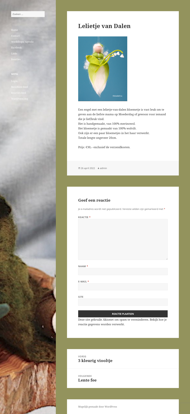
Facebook (16, 47)
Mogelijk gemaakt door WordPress (97, 406)
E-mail (83, 281)
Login (14, 81)
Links (14, 53)
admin (103, 168)
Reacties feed (18, 92)
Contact (15, 35)
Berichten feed (19, 87)
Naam (83, 266)
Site (80, 296)
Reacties (16, 59)
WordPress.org (19, 98)
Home (14, 30)
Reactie (84, 217)
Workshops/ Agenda (22, 41)
